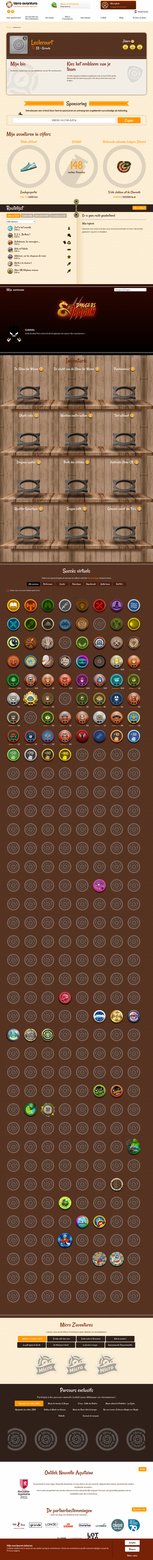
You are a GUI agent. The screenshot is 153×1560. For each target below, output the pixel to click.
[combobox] (130, 289)
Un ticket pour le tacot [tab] (60, 1345)
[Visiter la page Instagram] (12, 11)
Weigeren (132, 1549)
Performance (47, 584)
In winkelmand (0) (58, 215)
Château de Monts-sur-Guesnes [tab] (55, 1409)
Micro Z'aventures (67, 18)
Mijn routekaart (139, 207)
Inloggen (113, 7)
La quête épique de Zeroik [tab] (31, 1345)
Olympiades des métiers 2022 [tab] (29, 1403)
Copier (129, 120)
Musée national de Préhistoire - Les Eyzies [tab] (120, 1403)
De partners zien (139, 1509)
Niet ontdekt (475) (41, 215)
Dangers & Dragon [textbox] (122, 290)
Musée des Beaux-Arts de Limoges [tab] (85, 1409)
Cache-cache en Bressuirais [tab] (90, 1338)
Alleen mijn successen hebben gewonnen (25, 590)
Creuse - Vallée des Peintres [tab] (87, 1403)
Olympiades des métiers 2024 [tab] (25, 1409)
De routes (49, 18)
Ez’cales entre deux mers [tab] (61, 1338)
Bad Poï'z (119, 584)
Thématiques (76, 584)
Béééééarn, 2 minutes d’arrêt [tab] (32, 1338)
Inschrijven (122, 7)
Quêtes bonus (105, 584)
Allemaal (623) (13, 215)
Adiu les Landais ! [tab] (120, 1338)
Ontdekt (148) (27, 215)
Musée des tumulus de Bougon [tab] (58, 1403)
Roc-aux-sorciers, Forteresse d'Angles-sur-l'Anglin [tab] (120, 1409)
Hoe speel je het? (13, 18)
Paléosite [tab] (62, 1415)
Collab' (103, 18)
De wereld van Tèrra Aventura (31, 18)
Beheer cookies (132, 1555)
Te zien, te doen (139, 18)
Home (9, 27)
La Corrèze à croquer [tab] (90, 1345)
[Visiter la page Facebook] (8, 11)
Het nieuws (85, 18)
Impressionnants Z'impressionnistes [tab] (120, 1345)
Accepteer (132, 1542)
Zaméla (62, 584)
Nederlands (143, 12)
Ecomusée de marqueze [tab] (91, 1415)
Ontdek (142, 1469)
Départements (91, 584)
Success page (93, 578)
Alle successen (33, 584)
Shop (121, 18)
